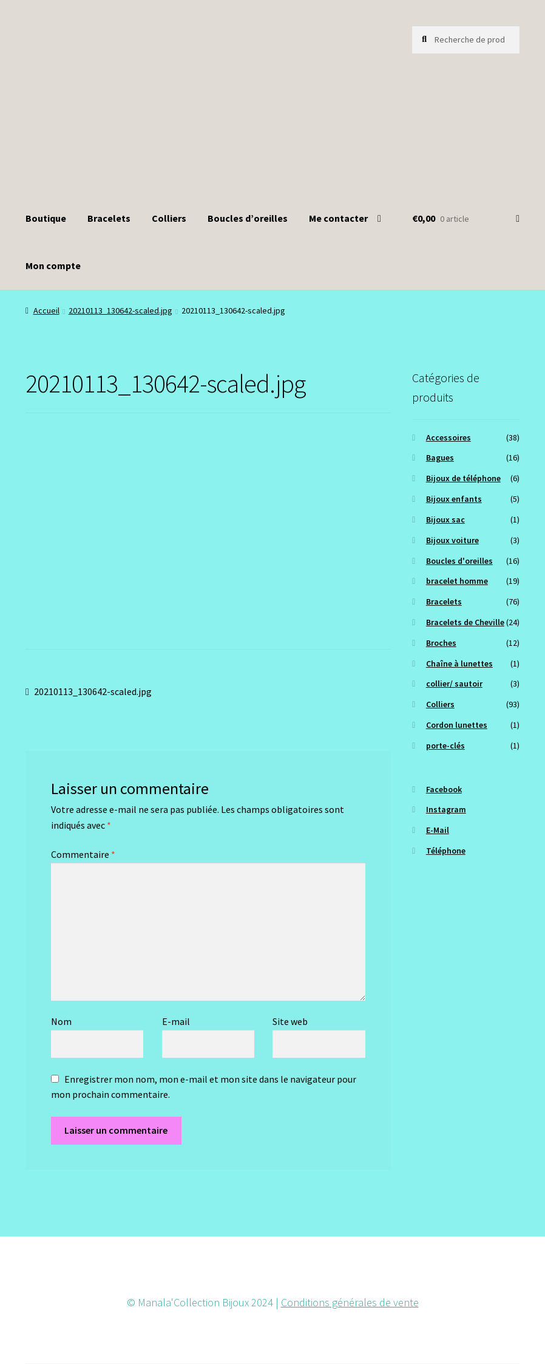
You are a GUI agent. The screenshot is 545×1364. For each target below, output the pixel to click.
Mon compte (53, 265)
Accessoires (448, 437)
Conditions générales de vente (350, 1302)
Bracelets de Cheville (465, 622)
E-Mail (437, 829)
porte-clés (445, 745)
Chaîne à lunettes (459, 663)
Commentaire (83, 854)
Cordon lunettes (456, 724)
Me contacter (338, 218)
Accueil (46, 310)
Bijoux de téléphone (463, 478)
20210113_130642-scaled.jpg (120, 310)
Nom (61, 1021)
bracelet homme (457, 580)
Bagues (440, 457)
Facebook (444, 789)
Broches (441, 642)
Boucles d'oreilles (459, 560)
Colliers (169, 218)
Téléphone (445, 850)
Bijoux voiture (452, 540)
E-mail (176, 1021)
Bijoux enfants (454, 498)
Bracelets (108, 218)
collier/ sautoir (454, 683)
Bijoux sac (445, 519)
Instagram (446, 809)
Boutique (45, 218)
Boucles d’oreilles (248, 218)
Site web (290, 1021)
